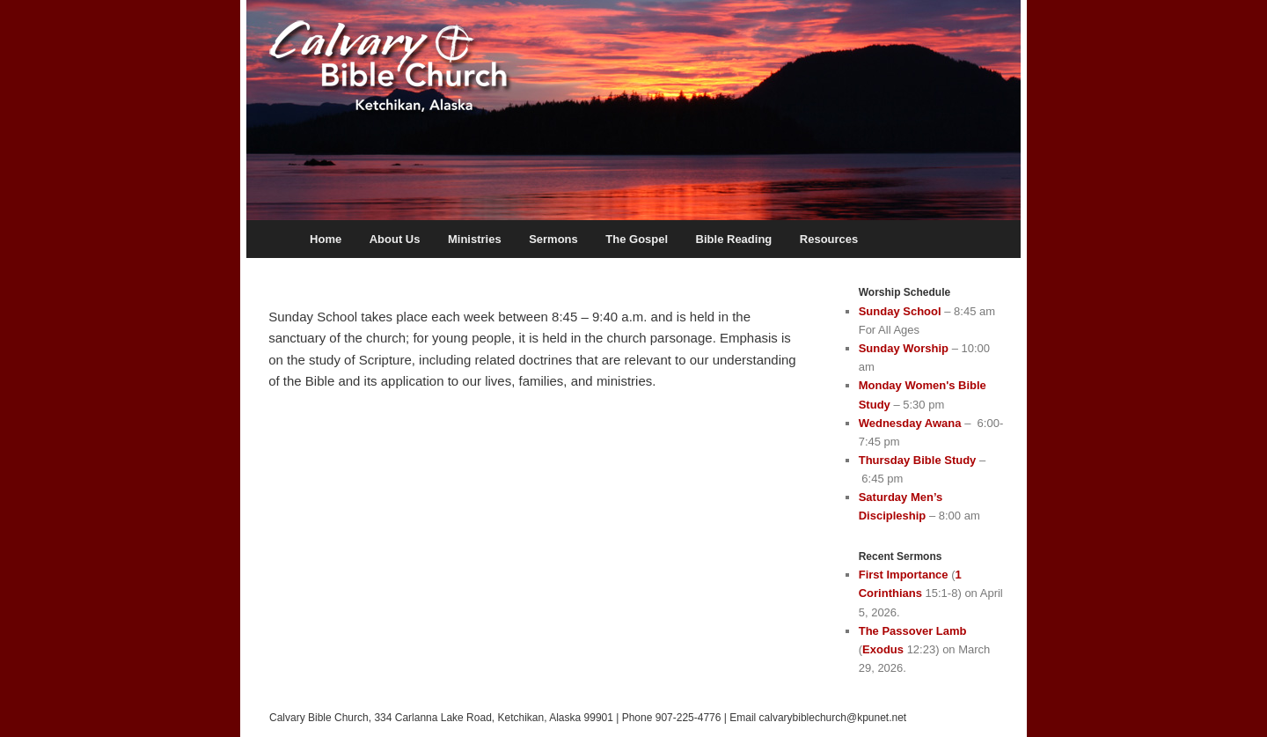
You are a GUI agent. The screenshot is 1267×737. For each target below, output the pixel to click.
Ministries (475, 239)
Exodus (883, 649)
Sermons (553, 239)
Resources (829, 239)
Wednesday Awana (910, 423)
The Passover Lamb (913, 631)
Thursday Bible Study (918, 460)
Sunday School (900, 311)
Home (325, 239)
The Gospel (636, 239)
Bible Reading (734, 239)
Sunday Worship (903, 348)
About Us (395, 239)
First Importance (903, 574)
